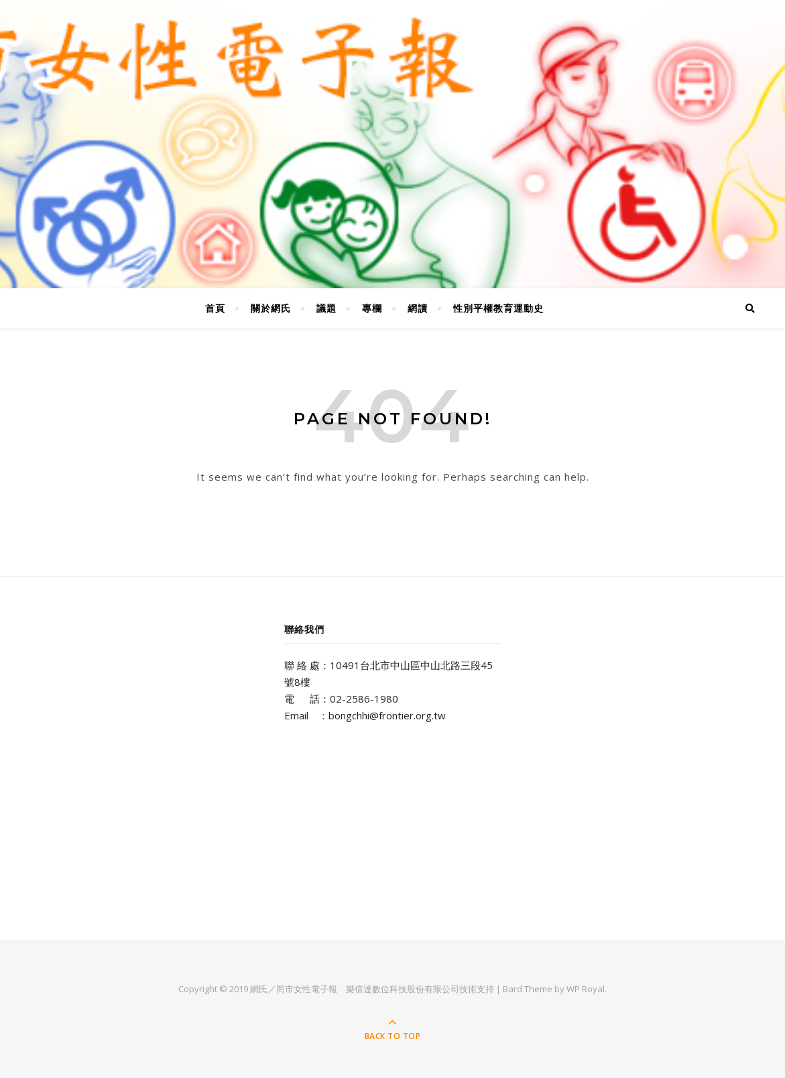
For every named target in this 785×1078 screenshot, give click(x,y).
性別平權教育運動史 (498, 308)
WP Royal (585, 989)
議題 (326, 308)
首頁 (215, 308)
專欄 (372, 308)
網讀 (418, 308)
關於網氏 (271, 308)
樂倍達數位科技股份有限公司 (402, 989)
